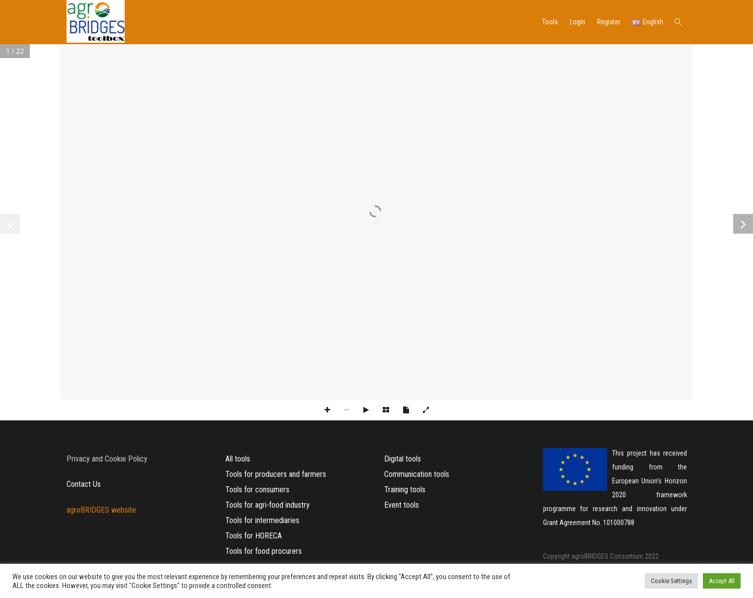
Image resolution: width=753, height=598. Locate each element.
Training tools (404, 489)
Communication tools (416, 474)
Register (608, 22)
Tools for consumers (257, 489)
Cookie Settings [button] (671, 581)
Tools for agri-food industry (267, 505)
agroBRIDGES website (101, 510)
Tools (550, 22)
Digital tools (402, 459)
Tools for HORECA (253, 535)
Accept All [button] (722, 581)
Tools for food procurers (263, 551)
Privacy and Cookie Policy (107, 459)
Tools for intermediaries (262, 520)
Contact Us (84, 484)
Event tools (401, 505)
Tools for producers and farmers (275, 474)
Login (577, 22)
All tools (237, 459)
